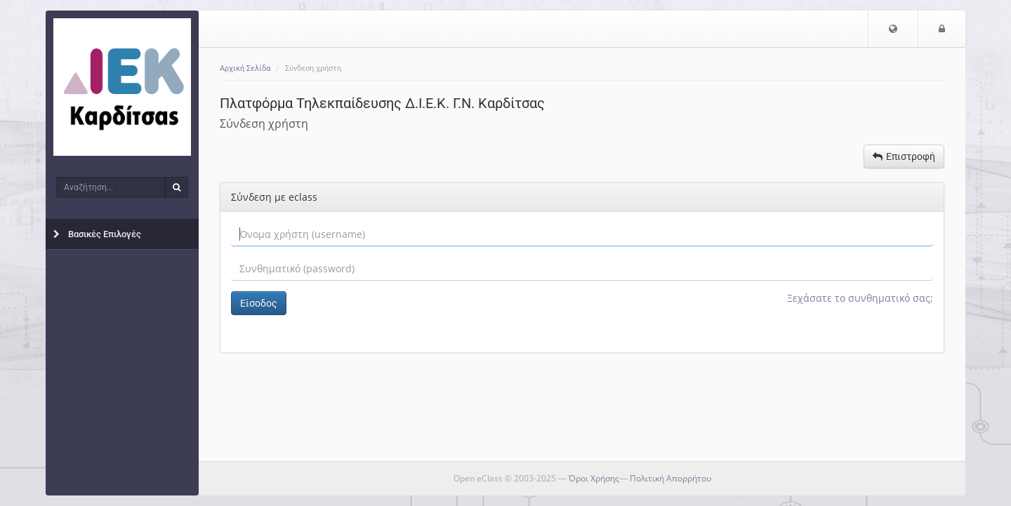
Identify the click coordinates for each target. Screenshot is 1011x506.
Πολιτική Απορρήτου (670, 478)
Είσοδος (258, 303)
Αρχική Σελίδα (245, 68)
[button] (893, 29)
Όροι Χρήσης (594, 478)
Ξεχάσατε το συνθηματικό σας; (860, 298)
